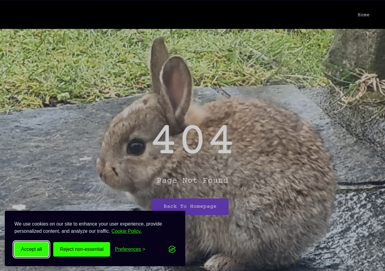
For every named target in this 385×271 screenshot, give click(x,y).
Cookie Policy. (127, 231)
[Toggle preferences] (130, 249)
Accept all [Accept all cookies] (31, 249)
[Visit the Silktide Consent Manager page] (172, 249)
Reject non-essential (81, 249)
